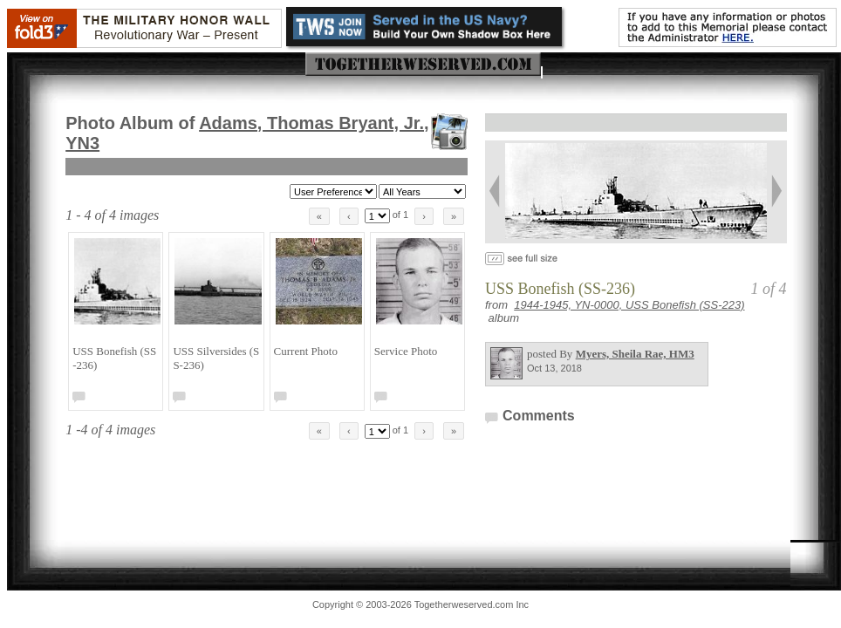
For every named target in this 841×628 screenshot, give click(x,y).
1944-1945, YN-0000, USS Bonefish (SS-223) (629, 304)
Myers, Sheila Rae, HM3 (635, 353)
